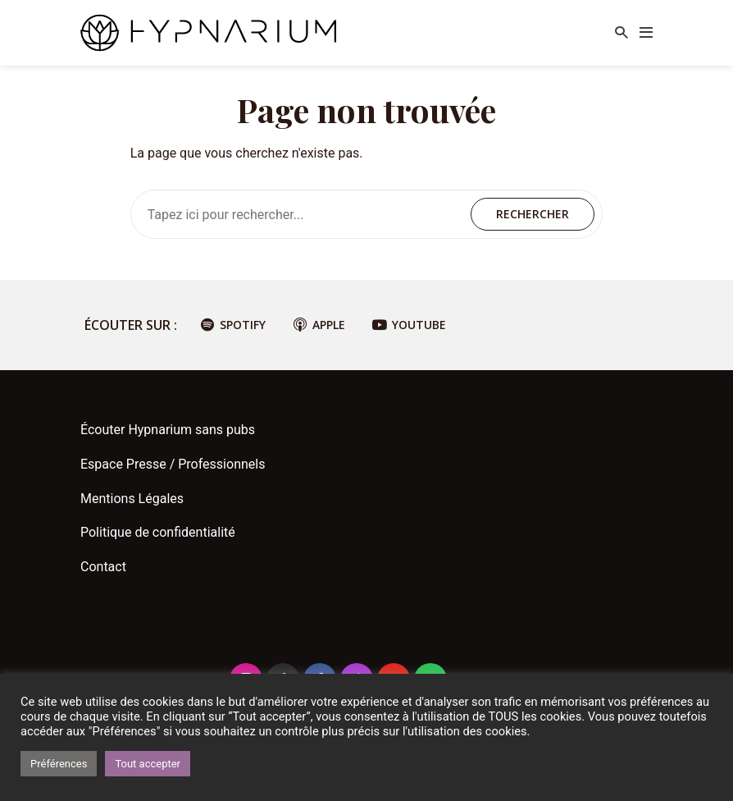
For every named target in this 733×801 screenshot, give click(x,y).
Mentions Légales (132, 498)
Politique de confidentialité (157, 532)
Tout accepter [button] (147, 764)
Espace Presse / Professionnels (172, 464)
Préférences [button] (58, 764)
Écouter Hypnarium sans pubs (167, 429)
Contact (103, 566)
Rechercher (532, 214)
